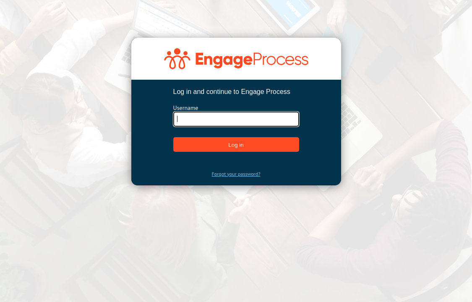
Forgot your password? (236, 174)
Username (185, 108)
